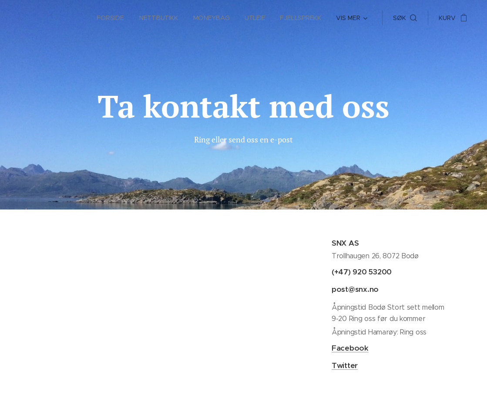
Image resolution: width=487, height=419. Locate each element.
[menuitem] (112, 18)
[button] (405, 18)
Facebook (349, 348)
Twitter (344, 365)
